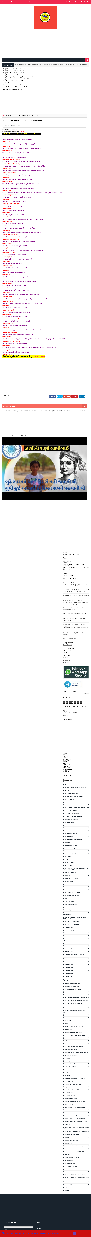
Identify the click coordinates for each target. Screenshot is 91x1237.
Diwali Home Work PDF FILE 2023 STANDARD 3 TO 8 (77, 377)
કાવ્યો (66, 610)
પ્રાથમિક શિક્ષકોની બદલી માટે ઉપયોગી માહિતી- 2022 (75, 676)
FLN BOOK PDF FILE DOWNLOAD (72, 383)
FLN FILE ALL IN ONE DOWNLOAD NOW (13, 91)
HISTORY (65, 331)
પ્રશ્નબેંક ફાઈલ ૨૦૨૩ (69, 674)
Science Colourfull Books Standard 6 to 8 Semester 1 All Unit (16, 942)
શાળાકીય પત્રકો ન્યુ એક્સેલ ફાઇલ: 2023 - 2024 (74, 721)
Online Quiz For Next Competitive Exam (73, 134)
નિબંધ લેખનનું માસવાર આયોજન (71, 668)
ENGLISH (65, 326)
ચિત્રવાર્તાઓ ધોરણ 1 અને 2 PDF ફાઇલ (72, 633)
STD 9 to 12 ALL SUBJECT (70, 148)
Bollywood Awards (70, 351)
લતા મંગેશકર (67, 694)
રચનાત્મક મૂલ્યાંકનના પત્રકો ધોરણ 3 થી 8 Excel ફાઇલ (76, 691)
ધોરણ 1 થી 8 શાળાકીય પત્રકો (10, 77)
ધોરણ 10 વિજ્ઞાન (68, 656)
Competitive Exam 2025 (70, 371)
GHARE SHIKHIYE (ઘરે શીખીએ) (71, 389)
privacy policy (27, 4)
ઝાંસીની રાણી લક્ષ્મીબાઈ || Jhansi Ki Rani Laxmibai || (17, 449)
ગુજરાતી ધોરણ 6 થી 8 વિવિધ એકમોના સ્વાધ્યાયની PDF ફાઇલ (77, 622)
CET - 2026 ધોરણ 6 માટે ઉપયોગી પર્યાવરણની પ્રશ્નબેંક (75, 357)
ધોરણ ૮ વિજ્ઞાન (66, 232)
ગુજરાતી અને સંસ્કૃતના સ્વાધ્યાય (71, 619)
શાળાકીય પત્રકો (68, 718)
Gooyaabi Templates (34, 1207)
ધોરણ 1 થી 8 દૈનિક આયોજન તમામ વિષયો (13, 75)
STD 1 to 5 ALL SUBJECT (69, 145)
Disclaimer (18, 4)
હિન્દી (66, 757)
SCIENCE (65, 327)
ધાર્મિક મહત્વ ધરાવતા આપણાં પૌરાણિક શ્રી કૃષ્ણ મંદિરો (75, 648)
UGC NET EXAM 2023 (69, 584)
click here (22, 138)
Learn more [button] (55, 1234)
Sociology (65, 333)
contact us (35, 811)
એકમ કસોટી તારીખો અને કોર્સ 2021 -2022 (73, 602)
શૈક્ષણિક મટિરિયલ (68, 724)
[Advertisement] (45, 46)
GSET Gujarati (68, 397)
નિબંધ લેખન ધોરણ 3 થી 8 (69, 665)
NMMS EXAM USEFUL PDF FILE (72, 448)
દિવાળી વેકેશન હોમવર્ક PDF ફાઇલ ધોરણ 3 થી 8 (14, 87)
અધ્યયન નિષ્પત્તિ (68, 590)
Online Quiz (66, 285)
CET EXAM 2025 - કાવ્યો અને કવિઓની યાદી (74, 366)
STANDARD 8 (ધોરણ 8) (69, 543)
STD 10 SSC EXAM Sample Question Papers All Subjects (15, 1005)
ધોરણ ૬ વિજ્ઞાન (66, 227)
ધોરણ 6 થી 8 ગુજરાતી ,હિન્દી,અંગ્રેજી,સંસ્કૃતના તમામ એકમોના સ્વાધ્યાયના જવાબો (23, 79)
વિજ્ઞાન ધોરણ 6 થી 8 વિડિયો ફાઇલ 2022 (72, 704)
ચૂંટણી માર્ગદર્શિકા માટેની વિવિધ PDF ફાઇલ (73, 636)
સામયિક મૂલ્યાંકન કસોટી (70, 738)
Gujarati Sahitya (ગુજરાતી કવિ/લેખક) (73, 417)
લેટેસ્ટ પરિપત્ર (66, 135)
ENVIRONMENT (67, 330)
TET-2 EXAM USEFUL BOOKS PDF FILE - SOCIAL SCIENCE (15, 1034)
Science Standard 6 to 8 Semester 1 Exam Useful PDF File (15, 945)
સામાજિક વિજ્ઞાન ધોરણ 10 (70, 741)
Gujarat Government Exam (71, 403)
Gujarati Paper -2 (69, 412)
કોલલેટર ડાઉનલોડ (67, 132)
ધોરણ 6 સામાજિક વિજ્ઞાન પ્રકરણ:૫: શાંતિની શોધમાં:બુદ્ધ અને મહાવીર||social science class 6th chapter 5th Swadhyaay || (75, 172)
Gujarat (67, 400)
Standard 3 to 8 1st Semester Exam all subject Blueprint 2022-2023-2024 (15, 981)
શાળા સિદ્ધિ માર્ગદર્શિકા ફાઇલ (70, 712)
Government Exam (69, 392)
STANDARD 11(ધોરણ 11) (70, 515)
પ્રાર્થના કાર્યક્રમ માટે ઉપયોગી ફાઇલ (72, 679)
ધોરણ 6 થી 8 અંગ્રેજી (69, 662)
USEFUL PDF (67, 587)
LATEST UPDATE (67, 129)
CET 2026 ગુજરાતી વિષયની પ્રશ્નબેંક (72, 363)
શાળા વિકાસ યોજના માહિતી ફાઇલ (71, 710)
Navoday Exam (68, 435)
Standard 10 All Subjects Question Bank (75, 502)
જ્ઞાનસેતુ (66, 639)
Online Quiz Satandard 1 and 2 (71, 139)
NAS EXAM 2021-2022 (69, 432)
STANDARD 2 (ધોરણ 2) (69, 521)
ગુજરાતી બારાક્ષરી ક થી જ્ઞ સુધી (70, 625)
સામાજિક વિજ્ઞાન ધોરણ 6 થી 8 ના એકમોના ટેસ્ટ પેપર (75, 744)
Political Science (67, 336)
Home (3, 4)
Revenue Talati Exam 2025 (71, 474)
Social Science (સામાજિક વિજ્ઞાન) (72, 491)
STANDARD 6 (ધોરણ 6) (69, 537)
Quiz (66, 468)
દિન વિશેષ (66, 642)
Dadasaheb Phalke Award (71, 374)
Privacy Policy (36, 806)
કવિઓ (66, 607)
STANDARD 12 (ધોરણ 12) (70, 518)
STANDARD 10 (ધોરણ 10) (70, 499)
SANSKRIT (66, 340)
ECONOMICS (66, 334)
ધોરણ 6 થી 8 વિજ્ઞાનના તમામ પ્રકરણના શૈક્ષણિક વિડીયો (16, 81)
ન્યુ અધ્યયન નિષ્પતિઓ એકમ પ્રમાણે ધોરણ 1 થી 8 (75, 671)
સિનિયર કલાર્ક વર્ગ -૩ (69, 751)
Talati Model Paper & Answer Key (73, 558)
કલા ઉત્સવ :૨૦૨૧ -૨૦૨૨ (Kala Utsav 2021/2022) (75, 605)
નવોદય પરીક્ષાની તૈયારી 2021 (70, 282)
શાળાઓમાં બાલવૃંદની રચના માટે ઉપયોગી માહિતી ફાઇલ (75, 715)
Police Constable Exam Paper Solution (75, 456)
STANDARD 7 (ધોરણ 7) (69, 540)
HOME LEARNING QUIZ (70, 420)
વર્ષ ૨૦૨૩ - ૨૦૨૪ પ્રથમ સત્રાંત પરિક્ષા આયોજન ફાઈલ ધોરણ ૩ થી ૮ (15, 1139)
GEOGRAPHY (66, 337)
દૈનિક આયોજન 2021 (69, 645)
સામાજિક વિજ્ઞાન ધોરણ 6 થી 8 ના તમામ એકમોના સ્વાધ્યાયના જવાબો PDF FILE (14, 1189)
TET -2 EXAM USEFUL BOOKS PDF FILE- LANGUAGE (76, 570)
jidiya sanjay (74, 796)
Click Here (40, 368)
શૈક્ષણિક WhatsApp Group (10, 85)
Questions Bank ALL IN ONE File (72, 465)
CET (65, 354)
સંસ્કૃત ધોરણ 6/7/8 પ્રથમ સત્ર (71, 735)
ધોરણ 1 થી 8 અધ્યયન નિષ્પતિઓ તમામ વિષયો (14, 73)
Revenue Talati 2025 (69, 471)
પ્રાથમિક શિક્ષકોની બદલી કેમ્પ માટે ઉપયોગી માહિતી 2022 (17, 89)
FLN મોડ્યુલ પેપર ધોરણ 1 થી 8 (71, 380)
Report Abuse (67, 289)
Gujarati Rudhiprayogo (71, 415)
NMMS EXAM (68, 445)
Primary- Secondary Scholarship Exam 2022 (76, 459)
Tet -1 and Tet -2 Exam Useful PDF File (74, 564)
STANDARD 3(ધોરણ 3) (69, 528)
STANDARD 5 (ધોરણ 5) (69, 534)
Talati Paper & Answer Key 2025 (72, 553)
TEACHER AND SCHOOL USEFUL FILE (73, 561)
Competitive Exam (69, 368)
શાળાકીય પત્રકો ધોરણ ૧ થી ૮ (70, 208)
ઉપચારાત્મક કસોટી (68, 599)
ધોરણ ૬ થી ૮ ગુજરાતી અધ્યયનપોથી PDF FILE (74, 659)
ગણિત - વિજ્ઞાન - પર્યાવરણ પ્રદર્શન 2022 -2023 (74, 616)
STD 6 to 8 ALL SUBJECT (69, 146)
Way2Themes (16, 1207)
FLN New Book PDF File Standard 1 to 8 (74, 386)
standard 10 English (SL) (71, 505)
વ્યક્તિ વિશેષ (66, 222)
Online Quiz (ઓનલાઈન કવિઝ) (71, 453)
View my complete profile (76, 798)
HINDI (64, 324)
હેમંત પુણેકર (67, 760)
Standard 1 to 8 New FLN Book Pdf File (13, 83)
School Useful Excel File (71, 476)
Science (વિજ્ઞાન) (68, 479)
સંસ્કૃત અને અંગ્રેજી (69, 730)
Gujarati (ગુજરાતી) (69, 406)
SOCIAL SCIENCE (67, 338)
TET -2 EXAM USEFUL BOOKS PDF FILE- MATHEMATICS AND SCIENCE (14, 1028)
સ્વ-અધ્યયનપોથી (68, 754)
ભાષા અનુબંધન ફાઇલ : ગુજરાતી (71, 685)
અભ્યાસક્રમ (67, 593)
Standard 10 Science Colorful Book (74, 512)
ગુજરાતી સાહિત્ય (67, 225)
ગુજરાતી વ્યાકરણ (67, 220)
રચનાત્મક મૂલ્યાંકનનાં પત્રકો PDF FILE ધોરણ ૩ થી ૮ (75, 688)
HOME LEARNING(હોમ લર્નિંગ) (71, 423)
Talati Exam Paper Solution (72, 556)
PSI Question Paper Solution (72, 462)
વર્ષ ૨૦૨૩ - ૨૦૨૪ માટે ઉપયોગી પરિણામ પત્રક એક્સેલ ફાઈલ (77, 701)
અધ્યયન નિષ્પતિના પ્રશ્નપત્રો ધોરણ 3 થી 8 (73, 124)
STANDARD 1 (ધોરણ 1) (69, 497)
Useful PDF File (67, 131)
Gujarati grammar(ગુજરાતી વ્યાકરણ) (73, 409)
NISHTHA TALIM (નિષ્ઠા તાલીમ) (71, 442)
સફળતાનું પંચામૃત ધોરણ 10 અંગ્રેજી (72, 727)
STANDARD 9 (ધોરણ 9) (69, 545)
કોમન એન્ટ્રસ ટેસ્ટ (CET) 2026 (71, 613)
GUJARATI (66, 341)
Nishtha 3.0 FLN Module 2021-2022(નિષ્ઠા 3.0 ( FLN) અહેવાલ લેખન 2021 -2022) (15, 900)
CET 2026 (67, 360)
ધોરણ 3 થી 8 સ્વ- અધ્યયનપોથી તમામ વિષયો (14, 71)
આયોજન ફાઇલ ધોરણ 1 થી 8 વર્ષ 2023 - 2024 (74, 596)
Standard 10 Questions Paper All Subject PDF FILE (16, 966)
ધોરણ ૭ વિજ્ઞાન (66, 230)
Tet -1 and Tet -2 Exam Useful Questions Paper (77, 567)
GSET (66, 394)
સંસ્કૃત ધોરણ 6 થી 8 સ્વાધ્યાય (70, 733)
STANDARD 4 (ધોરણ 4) (69, 531)
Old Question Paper (70, 450)
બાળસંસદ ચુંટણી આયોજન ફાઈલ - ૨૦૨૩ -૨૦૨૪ (74, 682)
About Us (10, 4)
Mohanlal (67, 429)
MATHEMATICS (67, 329)
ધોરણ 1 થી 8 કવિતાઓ (69, 651)
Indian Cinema (68, 426)
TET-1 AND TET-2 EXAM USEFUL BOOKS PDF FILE (76, 577)
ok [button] (86, 1234)
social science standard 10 (72, 494)
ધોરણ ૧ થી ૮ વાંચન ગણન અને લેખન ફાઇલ (73, 653)
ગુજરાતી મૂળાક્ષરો (68, 628)
